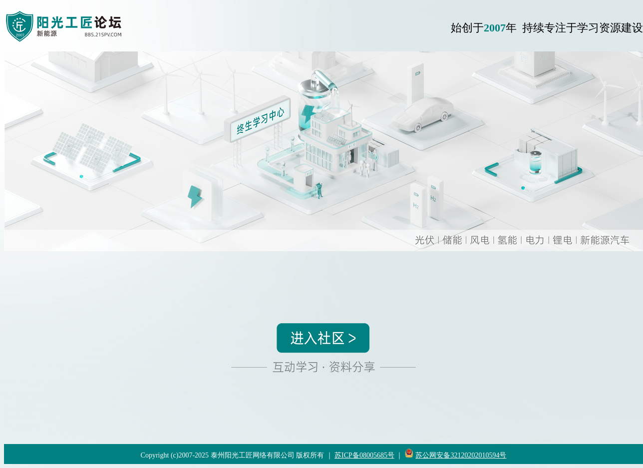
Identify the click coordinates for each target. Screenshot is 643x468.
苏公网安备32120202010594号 (460, 455)
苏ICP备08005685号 (364, 455)
